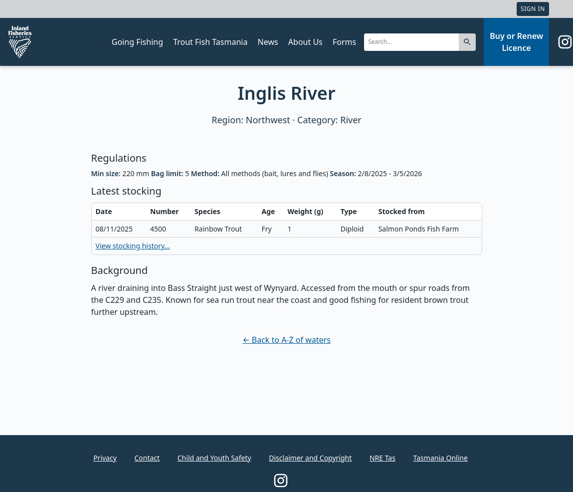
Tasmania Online (440, 458)
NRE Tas (382, 458)
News (268, 41)
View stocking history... (133, 245)
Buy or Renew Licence (516, 41)
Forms (344, 41)
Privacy (105, 458)
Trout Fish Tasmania (210, 41)
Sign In (533, 8)
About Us (305, 41)
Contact (147, 458)
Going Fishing (137, 41)
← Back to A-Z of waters (286, 339)
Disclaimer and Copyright (310, 458)
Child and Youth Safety (214, 458)
